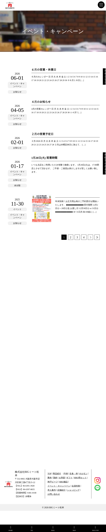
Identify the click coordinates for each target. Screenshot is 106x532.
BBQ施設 (63, 482)
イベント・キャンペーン (17, 84)
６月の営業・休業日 (43, 69)
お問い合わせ (53, 494)
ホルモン (83, 474)
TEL (31, 528)
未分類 (17, 185)
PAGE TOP (95, 528)
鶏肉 (55, 478)
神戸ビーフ (52, 482)
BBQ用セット (80, 478)
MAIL (53, 528)
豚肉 (49, 478)
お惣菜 (62, 478)
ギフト (69, 478)
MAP (74, 528)
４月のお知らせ (41, 101)
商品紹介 (57, 474)
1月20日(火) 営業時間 (44, 157)
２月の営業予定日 (42, 134)
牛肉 (66, 474)
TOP (49, 474)
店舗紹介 (61, 490)
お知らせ (17, 92)
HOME (10, 528)
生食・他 (74, 474)
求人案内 (51, 490)
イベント (17, 209)
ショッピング (73, 490)
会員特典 (76, 486)
